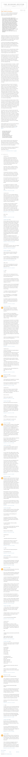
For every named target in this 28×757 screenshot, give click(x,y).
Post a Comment (3, 750)
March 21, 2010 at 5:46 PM (9, 474)
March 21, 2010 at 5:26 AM (9, 211)
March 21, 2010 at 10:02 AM (9, 241)
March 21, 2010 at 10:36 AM (9, 260)
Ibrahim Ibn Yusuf (6, 306)
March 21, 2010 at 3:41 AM (9, 190)
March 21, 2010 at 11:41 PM (9, 545)
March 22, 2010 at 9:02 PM (9, 603)
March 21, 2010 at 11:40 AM (9, 346)
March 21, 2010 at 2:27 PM (9, 412)
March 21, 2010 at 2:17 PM (9, 398)
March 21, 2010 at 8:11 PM (9, 532)
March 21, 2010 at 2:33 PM (9, 420)
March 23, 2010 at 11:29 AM (9, 702)
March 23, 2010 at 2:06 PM (9, 731)
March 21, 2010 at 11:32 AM (9, 303)
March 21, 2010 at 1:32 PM (9, 385)
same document (4, 12)
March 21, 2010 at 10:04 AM (9, 248)
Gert (4, 270)
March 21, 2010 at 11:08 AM (9, 267)
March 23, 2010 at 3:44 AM (9, 638)
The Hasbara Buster (14, 4)
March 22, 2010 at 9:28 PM (9, 618)
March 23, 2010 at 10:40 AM (9, 672)
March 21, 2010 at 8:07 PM (9, 505)
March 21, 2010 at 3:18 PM (9, 442)
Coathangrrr (5, 733)
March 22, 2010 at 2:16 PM (9, 565)
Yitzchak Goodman (6, 219)
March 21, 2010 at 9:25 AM (9, 217)
